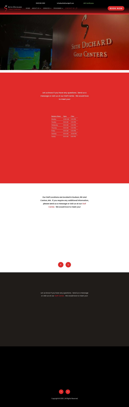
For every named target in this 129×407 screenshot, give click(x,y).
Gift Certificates (88, 3)
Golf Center (69, 96)
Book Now (116, 8)
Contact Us (70, 8)
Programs (58, 8)
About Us (36, 8)
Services (46, 8)
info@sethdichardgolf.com (65, 3)
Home (28, 8)
